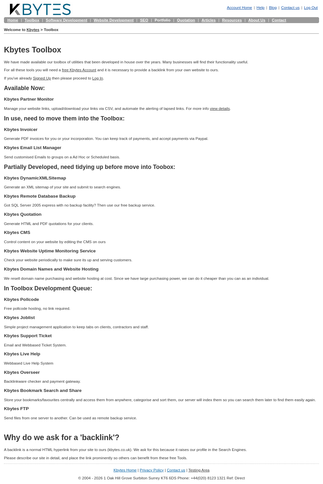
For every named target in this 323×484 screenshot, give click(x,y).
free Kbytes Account (79, 70)
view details (220, 108)
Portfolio (162, 20)
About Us (257, 20)
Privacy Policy (152, 470)
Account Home (239, 7)
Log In (97, 78)
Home (13, 20)
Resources (232, 20)
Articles (208, 20)
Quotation (186, 20)
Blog (272, 7)
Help (261, 7)
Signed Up (42, 78)
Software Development (66, 20)
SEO (144, 20)
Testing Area (198, 470)
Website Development (114, 20)
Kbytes (32, 29)
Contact (279, 20)
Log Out (311, 7)
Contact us (290, 7)
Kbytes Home (125, 470)
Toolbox (31, 20)
